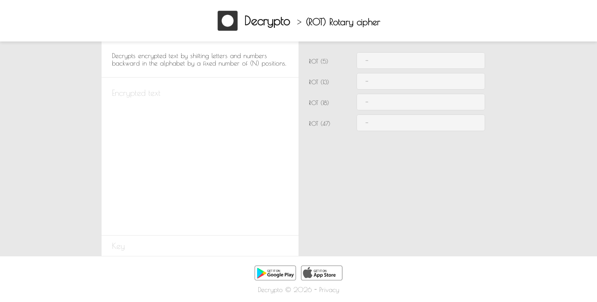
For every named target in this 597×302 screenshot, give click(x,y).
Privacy (329, 289)
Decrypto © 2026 (285, 289)
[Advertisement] (49, 176)
